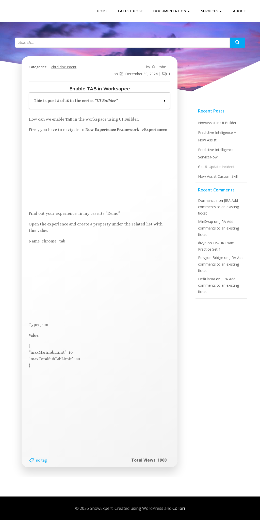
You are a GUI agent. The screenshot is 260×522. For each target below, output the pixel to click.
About (240, 11)
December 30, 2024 (137, 75)
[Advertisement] (99, 174)
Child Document (64, 68)
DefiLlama (205, 281)
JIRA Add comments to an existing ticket (217, 209)
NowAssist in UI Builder (216, 125)
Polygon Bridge (209, 260)
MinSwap (204, 224)
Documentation (172, 11)
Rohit (157, 68)
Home (103, 11)
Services (212, 11)
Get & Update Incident (215, 169)
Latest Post (131, 11)
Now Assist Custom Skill (217, 178)
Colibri (178, 510)
